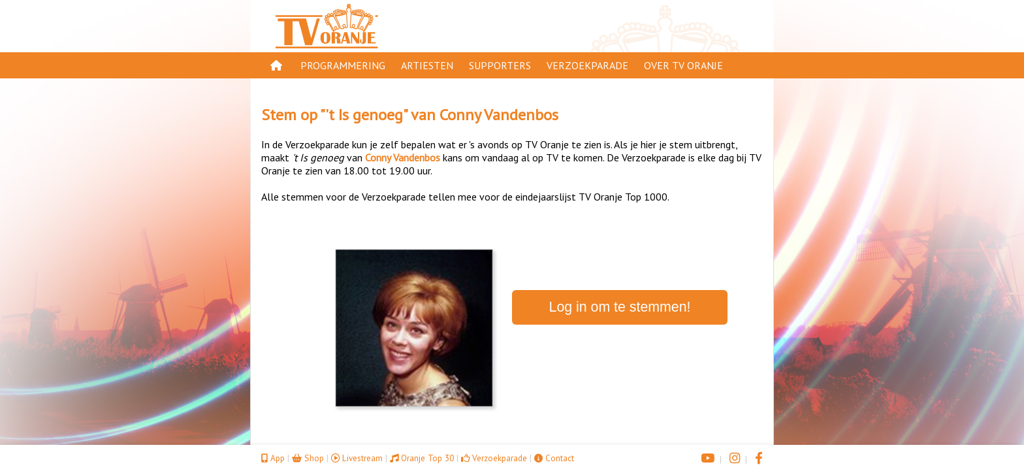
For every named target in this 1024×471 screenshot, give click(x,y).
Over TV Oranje (683, 65)
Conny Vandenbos (499, 115)
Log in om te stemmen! (620, 307)
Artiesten (427, 65)
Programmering (342, 65)
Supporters (500, 65)
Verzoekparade (587, 65)
